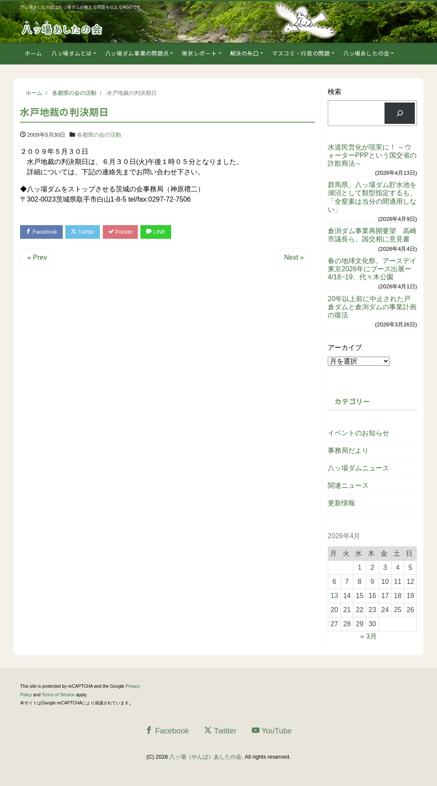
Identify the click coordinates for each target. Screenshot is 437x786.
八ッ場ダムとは (71, 53)
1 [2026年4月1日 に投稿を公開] (359, 567)
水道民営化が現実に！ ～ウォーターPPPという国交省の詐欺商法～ (372, 155)
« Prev (37, 257)
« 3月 (368, 636)
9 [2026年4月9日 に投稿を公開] (372, 581)
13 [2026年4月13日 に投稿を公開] (334, 595)
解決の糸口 (244, 53)
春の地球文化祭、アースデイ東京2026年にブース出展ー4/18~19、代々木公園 (372, 269)
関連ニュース (348, 485)
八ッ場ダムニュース (358, 468)
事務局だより (348, 450)
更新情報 (341, 503)
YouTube (272, 730)
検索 (334, 91)
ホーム (33, 53)
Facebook (41, 232)
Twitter (82, 232)
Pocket (120, 232)
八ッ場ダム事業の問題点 (137, 53)
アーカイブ (345, 347)
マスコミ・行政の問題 (301, 53)
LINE (156, 232)
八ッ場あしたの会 (366, 53)
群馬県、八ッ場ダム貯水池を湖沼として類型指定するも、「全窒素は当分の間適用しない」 (372, 197)
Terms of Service (58, 694)
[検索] (400, 113)
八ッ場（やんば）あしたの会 (205, 757)
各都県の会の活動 (99, 135)
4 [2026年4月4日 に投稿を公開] (397, 567)
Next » (294, 257)
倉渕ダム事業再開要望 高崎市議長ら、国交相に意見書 (372, 235)
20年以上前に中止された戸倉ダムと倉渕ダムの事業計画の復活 (372, 307)
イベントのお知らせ (358, 433)
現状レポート (199, 53)
